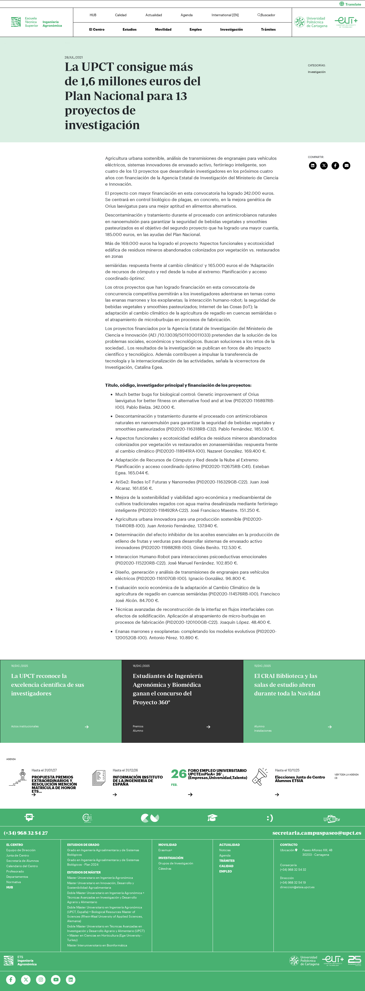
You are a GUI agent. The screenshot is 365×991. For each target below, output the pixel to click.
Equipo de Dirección (20, 850)
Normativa (13, 882)
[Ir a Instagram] (41, 980)
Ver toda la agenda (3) (347, 776)
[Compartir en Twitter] (324, 164)
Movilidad (163, 29)
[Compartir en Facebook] (335, 164)
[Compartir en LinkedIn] (313, 164)
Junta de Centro (17, 855)
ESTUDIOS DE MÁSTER (84, 872)
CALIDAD (226, 866)
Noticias (225, 850)
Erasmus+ (165, 850)
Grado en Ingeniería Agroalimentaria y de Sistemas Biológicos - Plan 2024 (103, 862)
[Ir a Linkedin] (71, 980)
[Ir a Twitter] (26, 980)
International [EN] (225, 15)
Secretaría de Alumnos (22, 860)
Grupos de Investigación (175, 863)
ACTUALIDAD (229, 844)
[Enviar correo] (347, 164)
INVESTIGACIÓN (170, 858)
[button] (275, 4)
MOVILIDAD (167, 844)
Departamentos (17, 876)
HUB (93, 15)
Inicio (69, 42)
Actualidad (153, 15)
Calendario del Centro (22, 866)
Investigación (231, 29)
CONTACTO (289, 844)
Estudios (130, 29)
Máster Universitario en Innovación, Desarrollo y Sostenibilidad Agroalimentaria (100, 885)
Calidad (120, 15)
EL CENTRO (14, 844)
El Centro (96, 29)
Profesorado (15, 871)
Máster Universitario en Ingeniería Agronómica (100, 877)
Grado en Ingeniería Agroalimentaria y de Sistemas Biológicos (103, 852)
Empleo (196, 29)
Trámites (268, 29)
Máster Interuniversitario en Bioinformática (97, 945)
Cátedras (164, 868)
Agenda (187, 15)
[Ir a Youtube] (56, 980)
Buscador (266, 15)
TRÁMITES (227, 860)
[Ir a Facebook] (11, 980)
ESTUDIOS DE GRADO (83, 844)
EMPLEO (225, 871)
